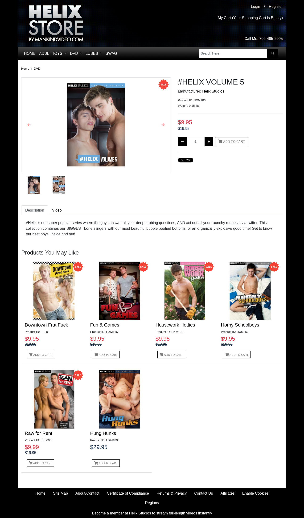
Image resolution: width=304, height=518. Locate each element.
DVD (74, 53)
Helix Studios (213, 91)
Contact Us (203, 493)
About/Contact (87, 493)
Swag (111, 53)
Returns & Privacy (171, 493)
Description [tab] (34, 210)
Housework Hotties (175, 324)
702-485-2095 (271, 39)
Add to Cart (231, 141)
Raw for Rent (38, 433)
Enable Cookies (255, 493)
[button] (28, 125)
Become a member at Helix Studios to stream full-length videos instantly (152, 513)
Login (255, 6)
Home (29, 53)
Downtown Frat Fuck (46, 324)
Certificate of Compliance (128, 493)
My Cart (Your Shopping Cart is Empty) (250, 18)
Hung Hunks (103, 433)
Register (276, 6)
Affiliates (227, 493)
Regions (152, 503)
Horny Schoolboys (240, 324)
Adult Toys (51, 53)
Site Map (60, 493)
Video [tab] (57, 210)
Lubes (92, 53)
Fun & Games (104, 324)
